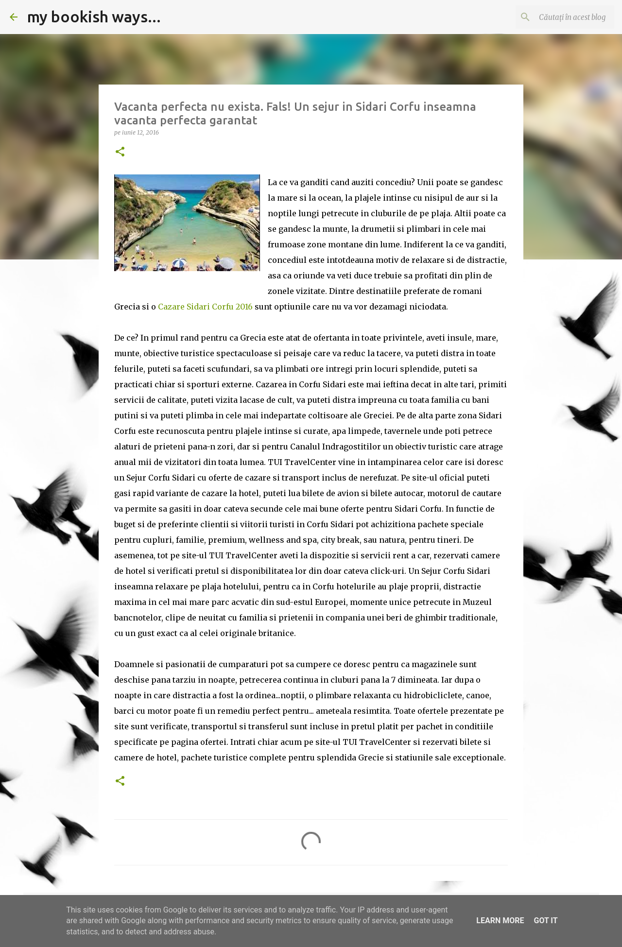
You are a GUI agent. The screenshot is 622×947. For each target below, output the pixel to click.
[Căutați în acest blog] (563, 17)
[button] (120, 152)
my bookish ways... (94, 16)
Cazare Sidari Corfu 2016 (205, 306)
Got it (545, 920)
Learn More (500, 920)
